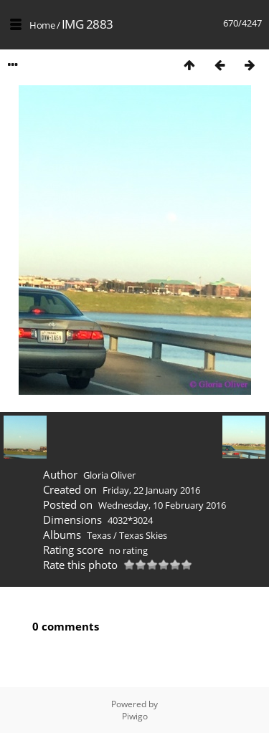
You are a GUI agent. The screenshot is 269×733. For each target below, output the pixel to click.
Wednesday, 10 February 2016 (162, 505)
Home (42, 25)
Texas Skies (143, 535)
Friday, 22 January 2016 (151, 490)
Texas (99, 535)
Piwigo (135, 716)
